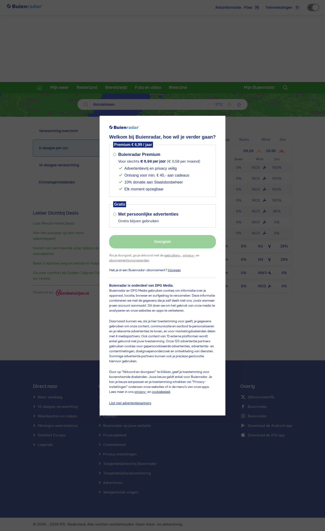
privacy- (189, 255)
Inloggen (174, 270)
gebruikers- (172, 255)
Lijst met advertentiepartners (130, 403)
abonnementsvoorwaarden (129, 260)
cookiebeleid (161, 392)
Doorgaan (162, 242)
